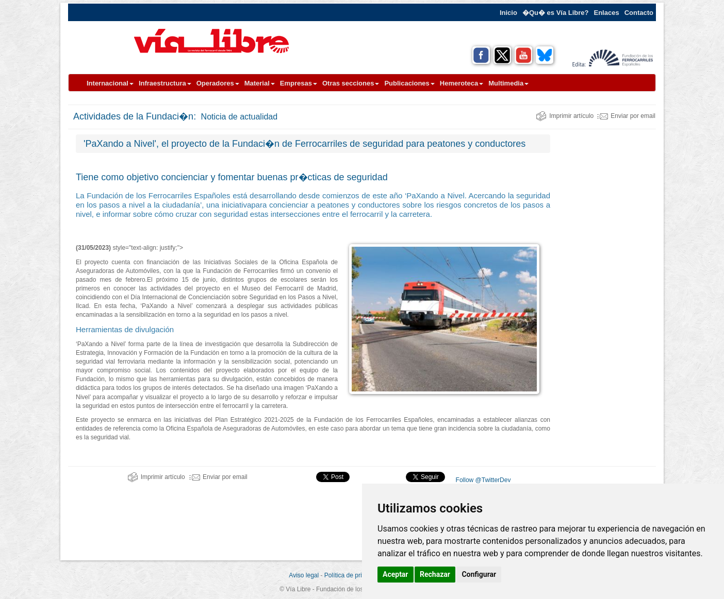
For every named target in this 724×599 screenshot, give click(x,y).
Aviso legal (304, 575)
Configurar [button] (479, 574)
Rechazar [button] (435, 574)
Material (259, 83)
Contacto (638, 12)
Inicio (508, 12)
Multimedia (508, 83)
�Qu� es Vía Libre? (555, 12)
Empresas (298, 83)
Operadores (217, 83)
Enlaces (606, 12)
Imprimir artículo (565, 115)
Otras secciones (350, 83)
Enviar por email (626, 115)
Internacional (110, 83)
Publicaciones (409, 83)
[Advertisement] (607, 288)
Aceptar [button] (395, 574)
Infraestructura (165, 83)
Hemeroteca (461, 83)
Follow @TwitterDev (482, 480)
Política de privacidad (353, 575)
